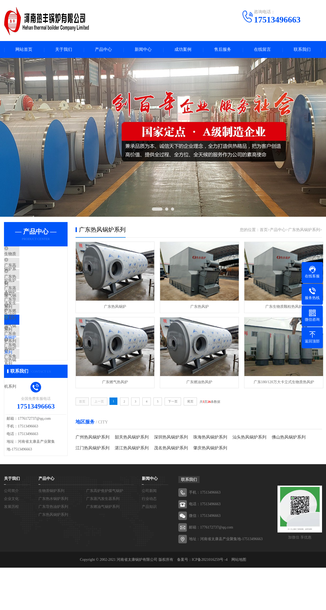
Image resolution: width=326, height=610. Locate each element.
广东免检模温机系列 (34, 395)
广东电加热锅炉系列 (34, 379)
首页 (264, 230)
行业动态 (149, 541)
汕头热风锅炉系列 (249, 437)
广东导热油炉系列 (32, 317)
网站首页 (23, 49)
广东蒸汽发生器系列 (34, 301)
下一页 (173, 401)
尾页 (190, 401)
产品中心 (103, 49)
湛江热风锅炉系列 (132, 447)
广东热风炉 (198, 307)
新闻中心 (143, 49)
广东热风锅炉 (115, 307)
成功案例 (182, 49)
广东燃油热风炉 (199, 381)
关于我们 (63, 49)
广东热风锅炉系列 (32, 348)
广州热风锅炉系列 (92, 437)
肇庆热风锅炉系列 (210, 447)
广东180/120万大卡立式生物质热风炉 (282, 381)
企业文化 (11, 541)
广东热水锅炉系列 (32, 286)
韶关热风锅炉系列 (132, 437)
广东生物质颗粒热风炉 (282, 307)
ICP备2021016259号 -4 (210, 602)
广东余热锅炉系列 (32, 364)
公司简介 (11, 533)
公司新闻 (149, 533)
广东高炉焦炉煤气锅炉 (36, 270)
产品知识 (149, 549)
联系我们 (302, 49)
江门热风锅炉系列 (92, 447)
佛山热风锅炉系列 (289, 437)
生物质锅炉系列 (30, 254)
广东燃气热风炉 (115, 381)
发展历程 (11, 549)
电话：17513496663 (205, 546)
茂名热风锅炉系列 (171, 447)
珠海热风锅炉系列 (210, 437)
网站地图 (238, 602)
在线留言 (262, 49)
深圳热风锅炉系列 (171, 437)
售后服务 (222, 49)
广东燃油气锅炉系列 (34, 333)
